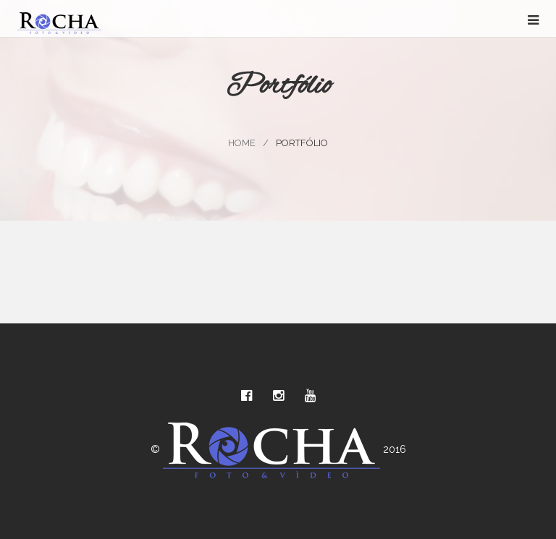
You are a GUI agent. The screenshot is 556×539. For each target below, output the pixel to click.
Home (242, 142)
